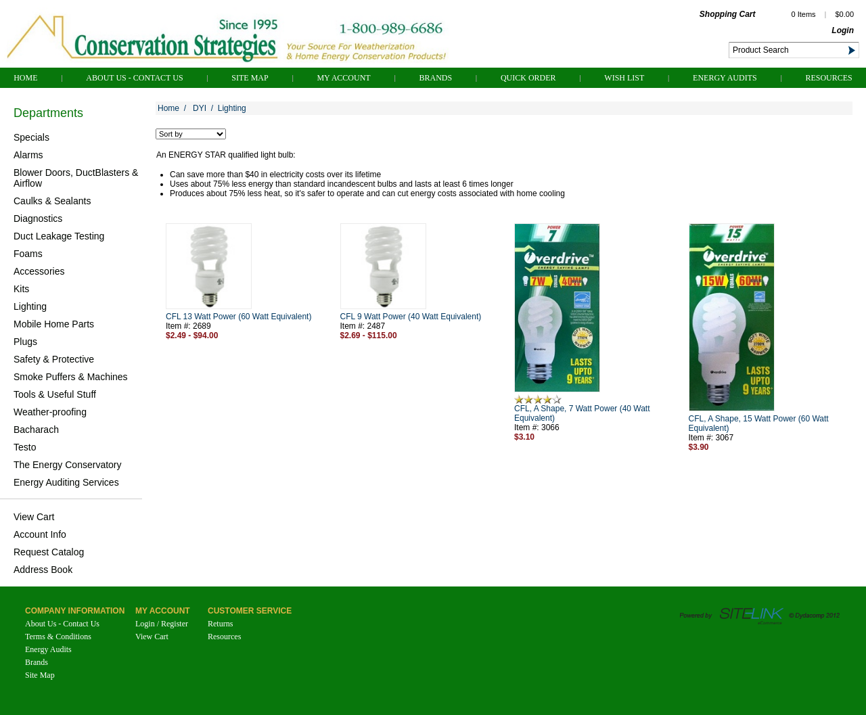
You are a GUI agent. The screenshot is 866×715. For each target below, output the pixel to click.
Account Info (40, 534)
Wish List (624, 78)
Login (842, 30)
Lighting (30, 306)
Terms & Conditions (58, 636)
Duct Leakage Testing (59, 236)
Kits (21, 288)
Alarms (28, 154)
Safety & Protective (54, 359)
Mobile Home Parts (54, 324)
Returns (220, 623)
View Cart (34, 516)
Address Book (43, 569)
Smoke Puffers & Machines (71, 376)
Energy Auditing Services (66, 482)
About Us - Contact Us (134, 78)
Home (25, 78)
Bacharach (36, 429)
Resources (828, 78)
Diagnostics (38, 218)
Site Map (249, 78)
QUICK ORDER (528, 78)
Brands (435, 78)
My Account (343, 78)
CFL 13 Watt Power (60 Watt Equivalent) (238, 316)
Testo (25, 447)
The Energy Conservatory (68, 464)
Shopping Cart (728, 14)
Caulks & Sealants (52, 200)
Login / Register (161, 623)
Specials (31, 137)
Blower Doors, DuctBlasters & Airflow (76, 178)
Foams (28, 253)
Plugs (25, 341)
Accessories (39, 271)
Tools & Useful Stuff (55, 394)
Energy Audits (725, 78)
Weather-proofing (50, 412)
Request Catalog (49, 552)
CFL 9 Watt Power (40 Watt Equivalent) (411, 316)
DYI (199, 108)
